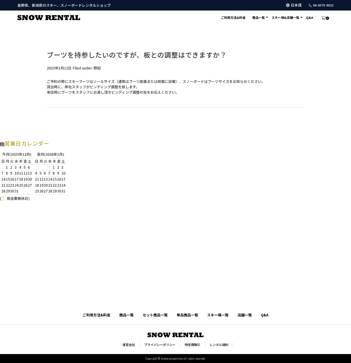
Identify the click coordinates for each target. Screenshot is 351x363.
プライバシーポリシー (160, 344)
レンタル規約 (219, 344)
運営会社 (128, 344)
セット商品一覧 (155, 315)
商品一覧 (258, 17)
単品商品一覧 (187, 315)
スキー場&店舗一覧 (285, 17)
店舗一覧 (245, 315)
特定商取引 (192, 344)
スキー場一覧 (218, 315)
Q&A (309, 17)
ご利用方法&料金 (233, 17)
